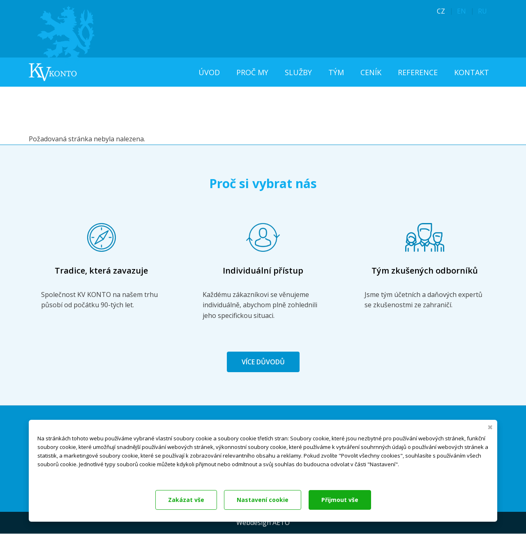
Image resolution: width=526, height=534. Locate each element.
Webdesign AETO (263, 522)
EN (461, 11)
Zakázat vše (186, 500)
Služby (298, 72)
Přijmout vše (339, 500)
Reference (418, 72)
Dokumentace (53, 475)
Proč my (252, 72)
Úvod (209, 72)
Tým (336, 72)
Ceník (370, 72)
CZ (441, 11)
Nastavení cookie (262, 500)
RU (482, 11)
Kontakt (471, 72)
